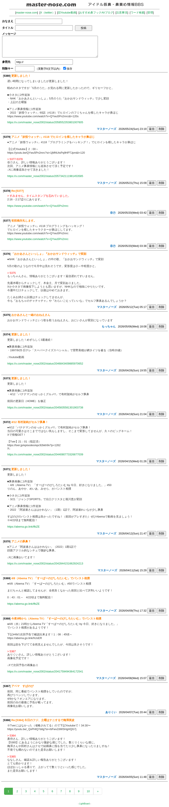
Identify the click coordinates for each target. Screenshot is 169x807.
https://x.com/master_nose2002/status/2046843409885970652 (45, 363)
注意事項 (121, 12)
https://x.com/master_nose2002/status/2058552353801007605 (45, 122)
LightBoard (84, 803)
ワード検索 (137, 12)
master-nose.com (26, 12)
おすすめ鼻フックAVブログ (96, 12)
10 (88, 791)
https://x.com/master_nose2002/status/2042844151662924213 (45, 563)
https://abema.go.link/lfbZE (23, 526)
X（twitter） (47, 12)
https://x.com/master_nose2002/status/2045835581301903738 (45, 407)
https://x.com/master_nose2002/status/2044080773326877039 (45, 454)
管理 (150, 12)
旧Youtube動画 (67, 12)
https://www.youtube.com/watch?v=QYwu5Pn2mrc (37, 205)
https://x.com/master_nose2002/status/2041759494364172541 (45, 671)
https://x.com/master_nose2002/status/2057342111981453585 (45, 176)
